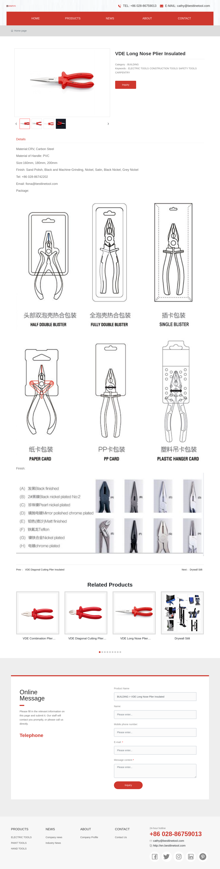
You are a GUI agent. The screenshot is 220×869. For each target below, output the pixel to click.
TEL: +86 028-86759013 (140, 6)
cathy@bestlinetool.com (168, 840)
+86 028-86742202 (35, 176)
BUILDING (133, 64)
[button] (100, 652)
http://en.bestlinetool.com (169, 845)
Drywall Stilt (196, 569)
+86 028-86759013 (176, 833)
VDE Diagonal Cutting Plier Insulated (44, 569)
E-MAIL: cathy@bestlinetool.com (187, 6)
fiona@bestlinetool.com (42, 184)
